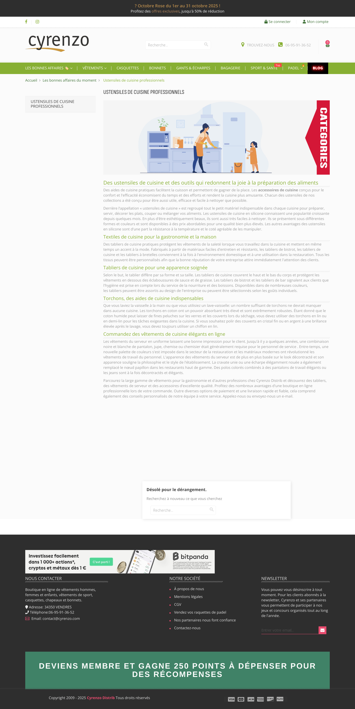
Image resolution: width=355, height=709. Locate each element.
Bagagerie (230, 68)
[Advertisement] (216, 442)
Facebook (26, 22)
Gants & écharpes (193, 68)
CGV (177, 605)
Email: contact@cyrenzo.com (52, 618)
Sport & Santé (266, 67)
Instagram (37, 22)
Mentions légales (188, 597)
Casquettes (128, 68)
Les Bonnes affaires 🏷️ (47, 68)
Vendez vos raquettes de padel (198, 613)
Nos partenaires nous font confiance (202, 621)
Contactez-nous (187, 628)
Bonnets (157, 68)
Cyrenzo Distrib (101, 697)
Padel (297, 67)
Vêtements (93, 68)
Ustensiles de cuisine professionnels (52, 104)
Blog (318, 68)
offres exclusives (166, 11)
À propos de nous (189, 589)
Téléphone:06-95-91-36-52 (49, 612)
